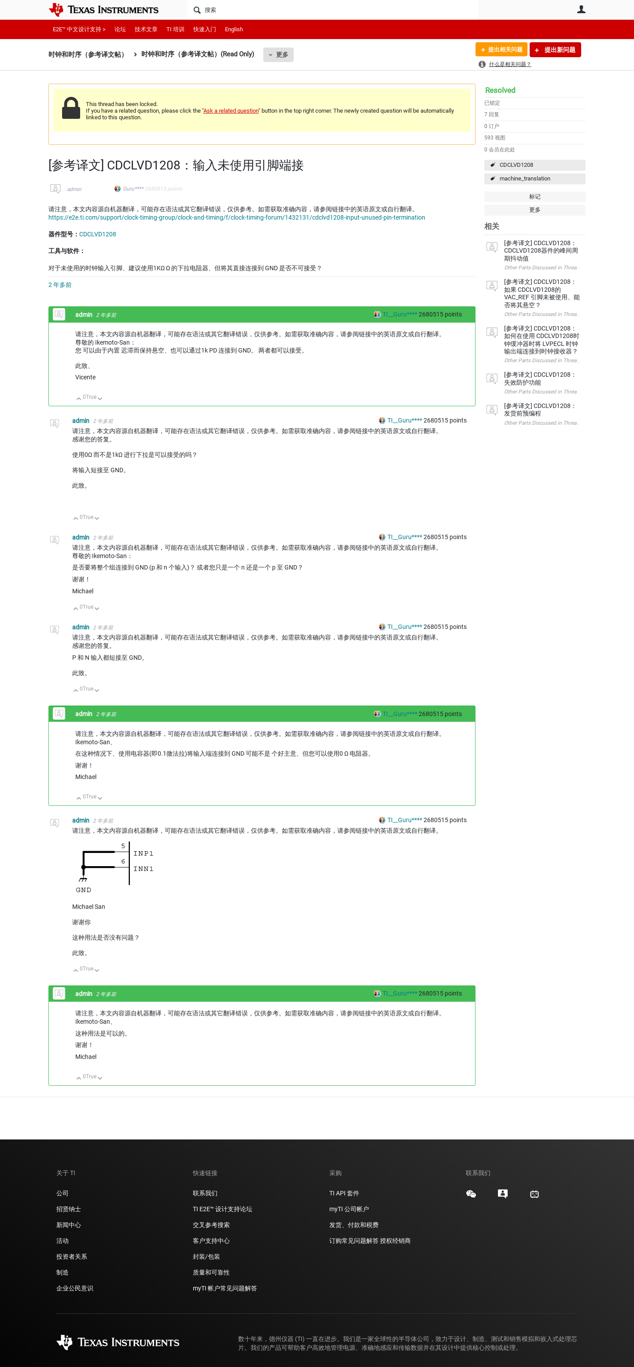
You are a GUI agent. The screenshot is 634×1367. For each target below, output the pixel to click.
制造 (62, 1272)
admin (74, 189)
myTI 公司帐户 (349, 1209)
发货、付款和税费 (354, 1224)
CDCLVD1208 (516, 165)
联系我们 (205, 1193)
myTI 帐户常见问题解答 (225, 1288)
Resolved (500, 90)
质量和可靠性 (212, 1272)
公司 (62, 1193)
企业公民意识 (74, 1288)
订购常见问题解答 (354, 1240)
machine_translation (525, 178)
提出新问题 (559, 49)
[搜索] (332, 9)
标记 (535, 196)
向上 (79, 399)
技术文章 (146, 29)
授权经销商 (395, 1240)
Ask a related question (230, 110)
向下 (100, 399)
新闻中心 (68, 1224)
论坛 (120, 29)
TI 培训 (175, 29)
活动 (62, 1240)
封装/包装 (206, 1256)
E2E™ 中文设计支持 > (79, 29)
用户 (581, 9)
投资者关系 (71, 1256)
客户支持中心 (211, 1240)
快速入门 (204, 29)
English (234, 29)
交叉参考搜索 (211, 1224)
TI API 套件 (344, 1193)
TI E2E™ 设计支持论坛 (222, 1209)
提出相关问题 (503, 49)
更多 (282, 54)
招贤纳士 (68, 1209)
